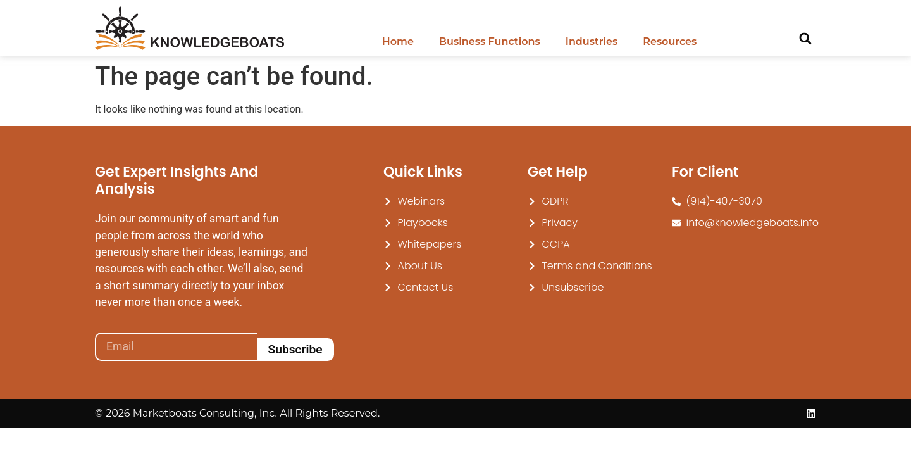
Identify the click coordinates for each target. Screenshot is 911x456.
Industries (591, 41)
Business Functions (489, 41)
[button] (805, 39)
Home (398, 41)
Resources (670, 41)
